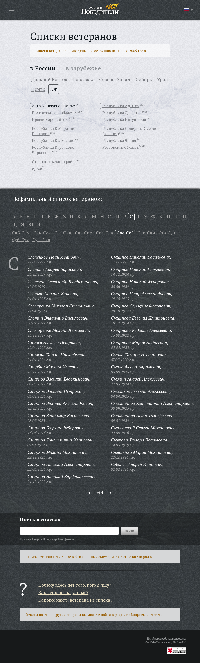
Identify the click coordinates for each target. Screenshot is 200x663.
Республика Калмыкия (53, 140)
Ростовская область (120, 147)
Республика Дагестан (122, 112)
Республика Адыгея (120, 105)
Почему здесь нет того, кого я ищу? (74, 585)
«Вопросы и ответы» (146, 614)
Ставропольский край (52, 161)
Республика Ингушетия (124, 119)
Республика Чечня (119, 140)
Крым (37, 168)
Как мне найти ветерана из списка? (75, 600)
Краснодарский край (51, 119)
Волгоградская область (53, 112)
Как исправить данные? (63, 592)
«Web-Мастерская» (159, 642)
